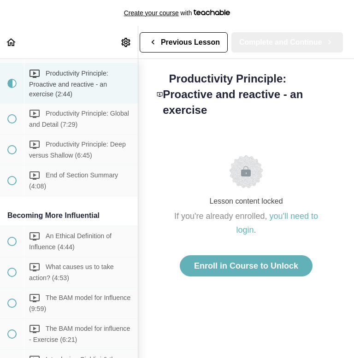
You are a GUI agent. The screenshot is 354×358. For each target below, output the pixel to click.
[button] (11, 42)
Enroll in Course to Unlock (246, 265)
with (177, 13)
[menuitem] (126, 42)
